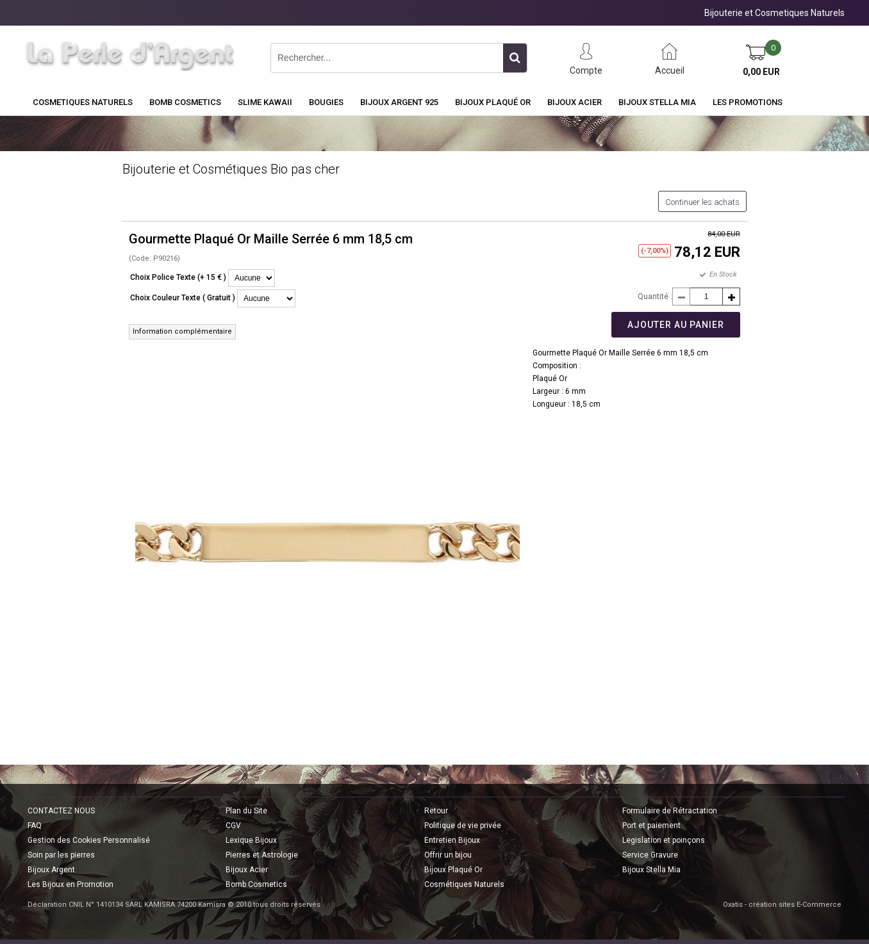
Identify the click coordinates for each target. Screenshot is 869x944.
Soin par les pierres (61, 854)
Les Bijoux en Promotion (70, 884)
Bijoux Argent (51, 869)
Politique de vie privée (462, 825)
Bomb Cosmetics (256, 884)
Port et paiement (651, 825)
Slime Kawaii (265, 102)
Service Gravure (650, 854)
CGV (233, 825)
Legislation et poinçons (663, 840)
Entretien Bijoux (452, 840)
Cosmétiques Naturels (464, 884)
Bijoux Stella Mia (657, 102)
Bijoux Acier (574, 102)
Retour (436, 810)
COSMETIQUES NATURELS (83, 102)
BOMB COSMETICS (185, 102)
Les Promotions (747, 102)
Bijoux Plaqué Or (493, 102)
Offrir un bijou (448, 854)
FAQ (35, 825)
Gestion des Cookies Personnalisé (89, 840)
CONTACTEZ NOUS (61, 810)
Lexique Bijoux (251, 840)
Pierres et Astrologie (262, 854)
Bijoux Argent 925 (399, 102)
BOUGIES (326, 102)
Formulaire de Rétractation (669, 810)
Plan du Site (246, 810)
